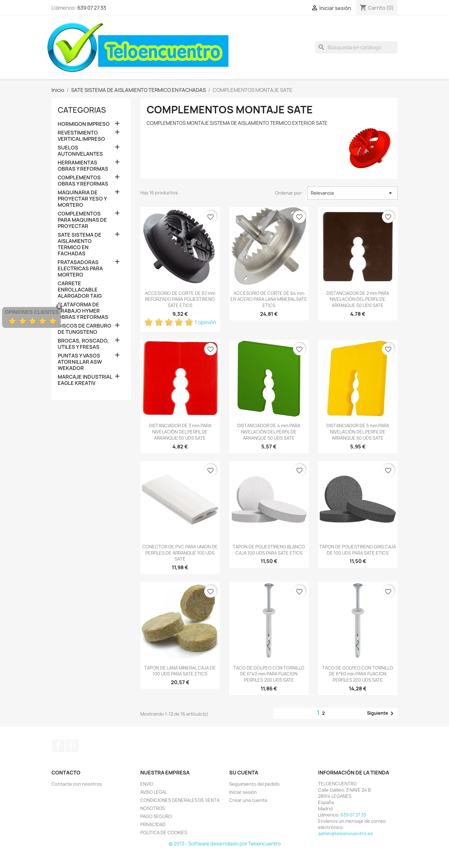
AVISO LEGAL (153, 792)
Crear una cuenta (248, 800)
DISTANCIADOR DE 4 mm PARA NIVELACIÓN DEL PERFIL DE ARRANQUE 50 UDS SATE (268, 432)
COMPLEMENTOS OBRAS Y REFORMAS (83, 180)
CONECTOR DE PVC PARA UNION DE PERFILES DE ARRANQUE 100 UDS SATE (180, 553)
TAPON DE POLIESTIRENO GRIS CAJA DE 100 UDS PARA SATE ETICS (357, 550)
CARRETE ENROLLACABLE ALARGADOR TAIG (80, 289)
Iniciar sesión (243, 792)
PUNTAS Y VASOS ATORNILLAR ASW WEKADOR (80, 362)
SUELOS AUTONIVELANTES (80, 150)
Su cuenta (243, 772)
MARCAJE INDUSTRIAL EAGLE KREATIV (85, 380)
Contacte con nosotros (76, 784)
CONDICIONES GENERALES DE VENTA (180, 800)
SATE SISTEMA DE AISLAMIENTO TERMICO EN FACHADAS (79, 244)
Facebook (58, 746)
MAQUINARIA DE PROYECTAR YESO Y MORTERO (82, 198)
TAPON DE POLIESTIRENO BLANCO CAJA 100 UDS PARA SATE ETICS (269, 550)
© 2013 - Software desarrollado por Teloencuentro (225, 843)
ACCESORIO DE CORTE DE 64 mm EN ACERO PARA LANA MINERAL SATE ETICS (268, 299)
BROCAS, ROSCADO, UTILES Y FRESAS (83, 344)
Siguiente (381, 713)
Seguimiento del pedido (254, 784)
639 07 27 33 (91, 7)
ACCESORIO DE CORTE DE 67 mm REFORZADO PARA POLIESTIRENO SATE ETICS (180, 299)
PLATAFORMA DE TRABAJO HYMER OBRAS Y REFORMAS (83, 310)
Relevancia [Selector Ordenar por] (352, 193)
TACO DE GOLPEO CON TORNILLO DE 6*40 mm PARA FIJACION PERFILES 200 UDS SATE (268, 674)
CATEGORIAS (82, 110)
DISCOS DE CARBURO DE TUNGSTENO (84, 329)
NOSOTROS (152, 808)
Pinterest (72, 746)
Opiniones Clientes (32, 312)
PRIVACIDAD (153, 824)
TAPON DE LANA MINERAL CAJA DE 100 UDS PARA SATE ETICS (180, 671)
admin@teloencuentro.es (345, 833)
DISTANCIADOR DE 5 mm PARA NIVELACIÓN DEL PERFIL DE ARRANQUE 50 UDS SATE (357, 432)
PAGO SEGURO (156, 816)
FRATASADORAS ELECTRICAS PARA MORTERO (80, 268)
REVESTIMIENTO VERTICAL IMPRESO (81, 136)
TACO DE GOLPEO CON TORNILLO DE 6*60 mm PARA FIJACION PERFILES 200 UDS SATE (357, 674)
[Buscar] (356, 47)
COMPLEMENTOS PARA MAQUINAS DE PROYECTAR (82, 220)
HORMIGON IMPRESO (84, 124)
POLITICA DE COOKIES (163, 832)
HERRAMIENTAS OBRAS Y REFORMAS (83, 165)
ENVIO (146, 784)
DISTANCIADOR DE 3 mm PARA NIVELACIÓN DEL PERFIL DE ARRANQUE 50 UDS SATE (180, 432)
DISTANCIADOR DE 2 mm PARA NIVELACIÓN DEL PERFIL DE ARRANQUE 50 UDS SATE (357, 299)
